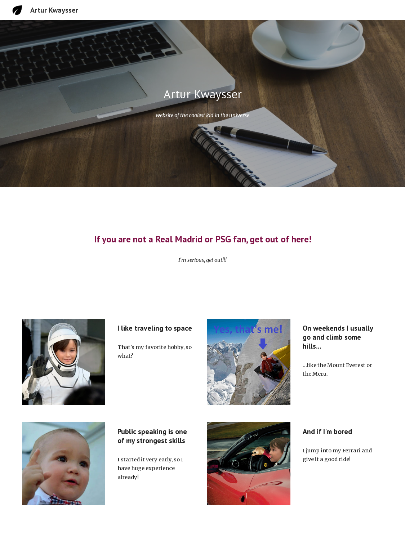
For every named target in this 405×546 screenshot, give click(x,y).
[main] (202, 94)
